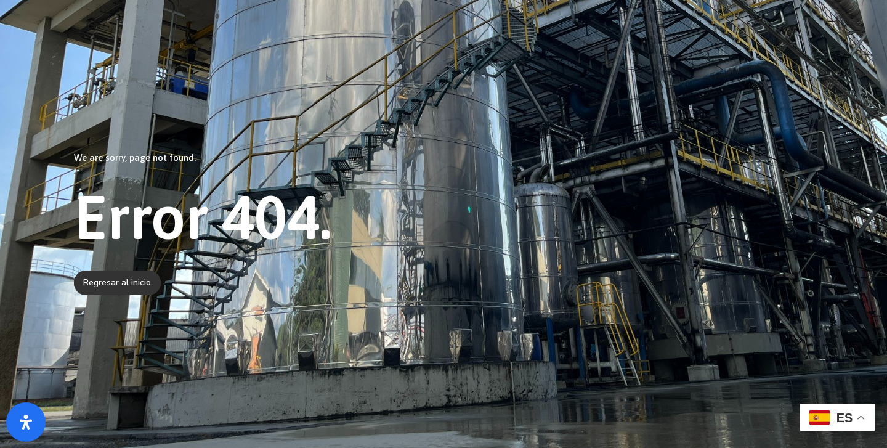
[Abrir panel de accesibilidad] (26, 422)
